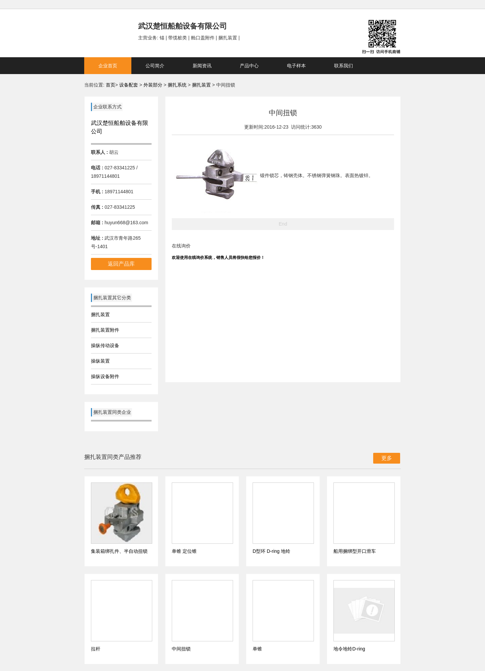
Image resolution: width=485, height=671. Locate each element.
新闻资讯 (202, 65)
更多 (386, 458)
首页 (110, 85)
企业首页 (107, 65)
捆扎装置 (201, 85)
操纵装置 (100, 361)
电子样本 (296, 65)
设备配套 (128, 85)
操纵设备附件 (105, 376)
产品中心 (249, 65)
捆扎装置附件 (105, 330)
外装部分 (153, 85)
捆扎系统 (178, 85)
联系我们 (343, 65)
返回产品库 (121, 264)
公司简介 (155, 65)
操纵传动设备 (105, 345)
